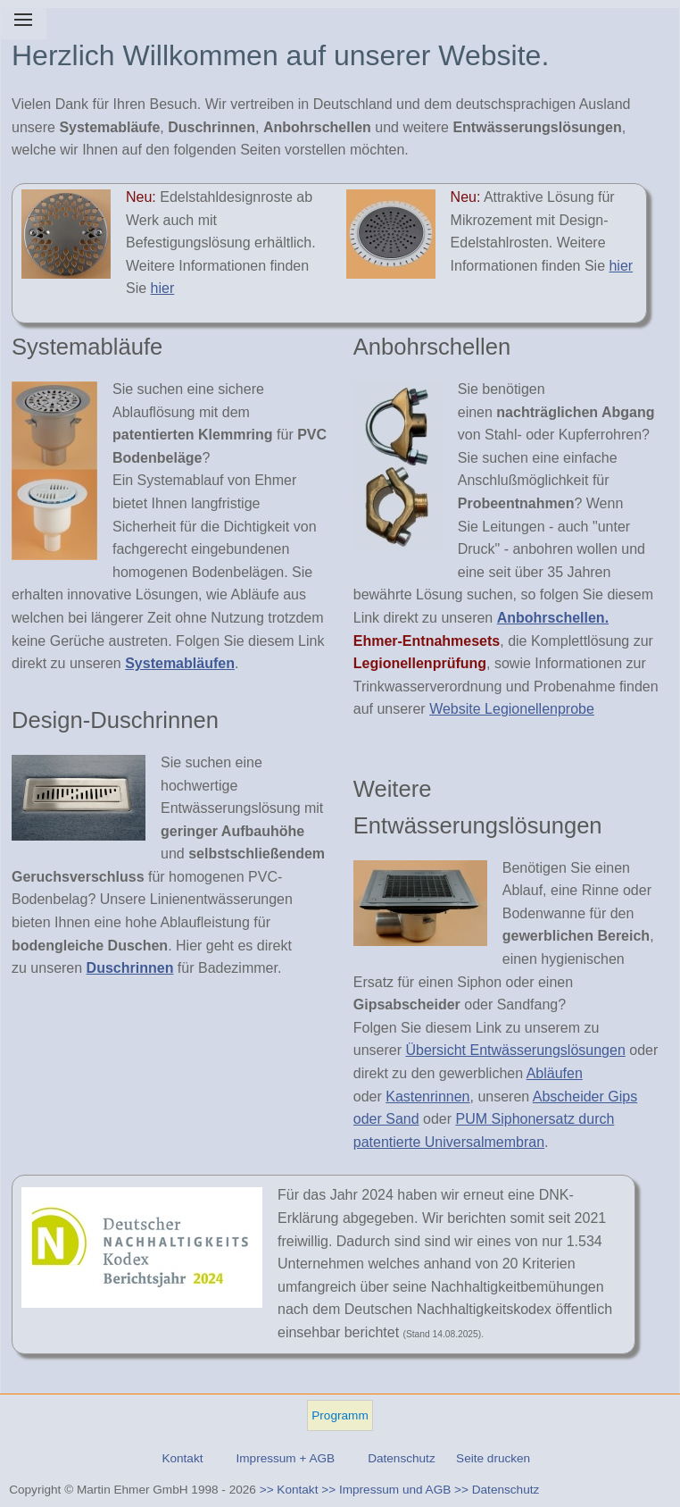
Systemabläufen (180, 663)
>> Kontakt (289, 1489)
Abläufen (555, 1073)
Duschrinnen (130, 967)
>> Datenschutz (496, 1489)
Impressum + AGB (285, 1458)
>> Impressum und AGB (386, 1489)
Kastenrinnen (427, 1096)
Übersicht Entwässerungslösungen (515, 1050)
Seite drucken (493, 1458)
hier (163, 288)
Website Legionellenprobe (511, 708)
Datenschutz (401, 1458)
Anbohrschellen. (553, 617)
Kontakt (182, 1458)
